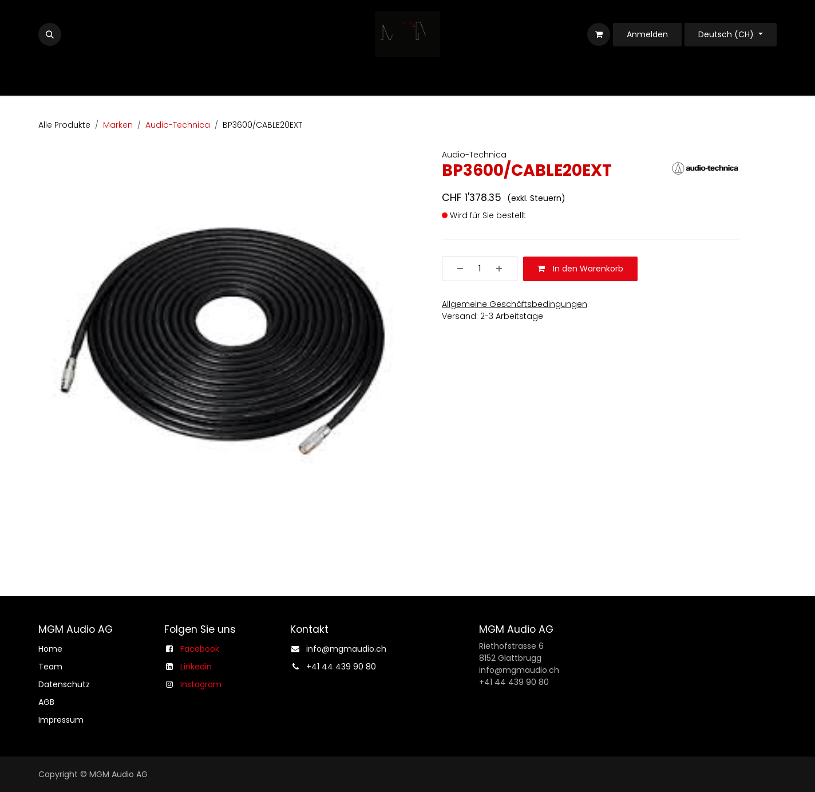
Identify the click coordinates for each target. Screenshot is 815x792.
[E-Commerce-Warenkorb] (598, 34)
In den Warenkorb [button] (580, 268)
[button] (49, 34)
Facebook (199, 649)
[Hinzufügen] (503, 269)
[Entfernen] (456, 269)
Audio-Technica (177, 125)
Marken (118, 125)
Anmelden (647, 34)
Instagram (200, 684)
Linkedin (196, 666)
